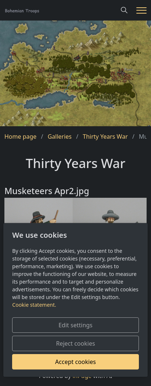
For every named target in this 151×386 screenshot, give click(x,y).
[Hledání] (124, 10)
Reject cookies (75, 343)
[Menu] (141, 10)
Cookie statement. (34, 304)
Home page (20, 136)
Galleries (60, 136)
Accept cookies (75, 362)
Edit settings (75, 325)
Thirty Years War (105, 136)
